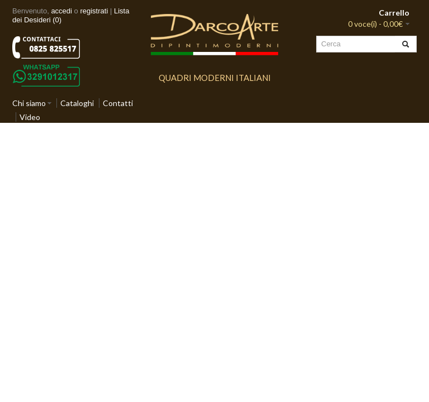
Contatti (118, 103)
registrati (94, 11)
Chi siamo (29, 103)
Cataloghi (77, 103)
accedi (61, 11)
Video (30, 117)
